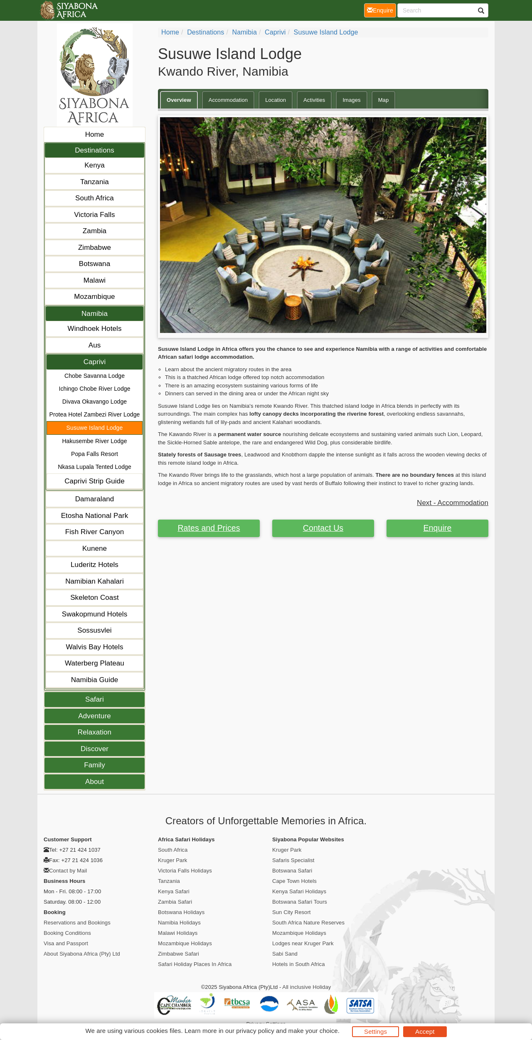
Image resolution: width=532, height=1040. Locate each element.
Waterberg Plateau (94, 663)
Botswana (94, 264)
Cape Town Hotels (294, 881)
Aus (95, 345)
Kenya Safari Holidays (299, 891)
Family (94, 765)
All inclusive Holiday (306, 987)
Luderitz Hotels (94, 565)
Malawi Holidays (177, 933)
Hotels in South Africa (298, 964)
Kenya (94, 165)
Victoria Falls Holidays (185, 870)
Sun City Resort (291, 912)
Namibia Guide (94, 680)
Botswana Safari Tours (299, 902)
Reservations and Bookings (77, 922)
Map (383, 100)
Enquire (438, 527)
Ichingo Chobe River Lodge (94, 388)
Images (351, 100)
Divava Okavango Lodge (94, 401)
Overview (179, 100)
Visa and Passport (66, 943)
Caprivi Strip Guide (94, 481)
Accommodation (228, 100)
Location (275, 100)
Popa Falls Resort (94, 454)
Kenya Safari (174, 891)
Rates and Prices (208, 527)
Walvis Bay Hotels (94, 647)
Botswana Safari (292, 870)
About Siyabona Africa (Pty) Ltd (82, 954)
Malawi (95, 280)
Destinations (94, 150)
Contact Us (323, 527)
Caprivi (95, 362)
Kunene (94, 548)
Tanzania (94, 182)
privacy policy (255, 1030)
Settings (375, 1031)
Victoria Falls (94, 215)
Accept (424, 1031)
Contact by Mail (68, 870)
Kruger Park (172, 860)
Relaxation (94, 732)
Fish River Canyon (94, 532)
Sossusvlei (94, 630)
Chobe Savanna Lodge (94, 375)
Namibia (94, 314)
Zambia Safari (175, 902)
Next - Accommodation (452, 503)
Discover (94, 749)
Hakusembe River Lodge (94, 441)
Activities (314, 100)
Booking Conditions (67, 933)
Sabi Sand (285, 954)
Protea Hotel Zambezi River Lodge (94, 414)
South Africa (94, 198)
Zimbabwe (94, 247)
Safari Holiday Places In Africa (195, 964)
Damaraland (94, 499)
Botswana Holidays (181, 912)
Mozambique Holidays (185, 943)
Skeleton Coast (94, 597)
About (94, 782)
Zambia (94, 231)
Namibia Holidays (179, 922)
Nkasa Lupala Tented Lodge (94, 466)
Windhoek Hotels (94, 329)
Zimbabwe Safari (178, 954)
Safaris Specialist (293, 860)
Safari (94, 699)
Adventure (94, 716)
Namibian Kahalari (94, 581)
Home (94, 134)
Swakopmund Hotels (95, 614)
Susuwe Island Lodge (94, 427)
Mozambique (94, 297)
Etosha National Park (94, 516)
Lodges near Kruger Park (303, 943)
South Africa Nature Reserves (308, 922)
